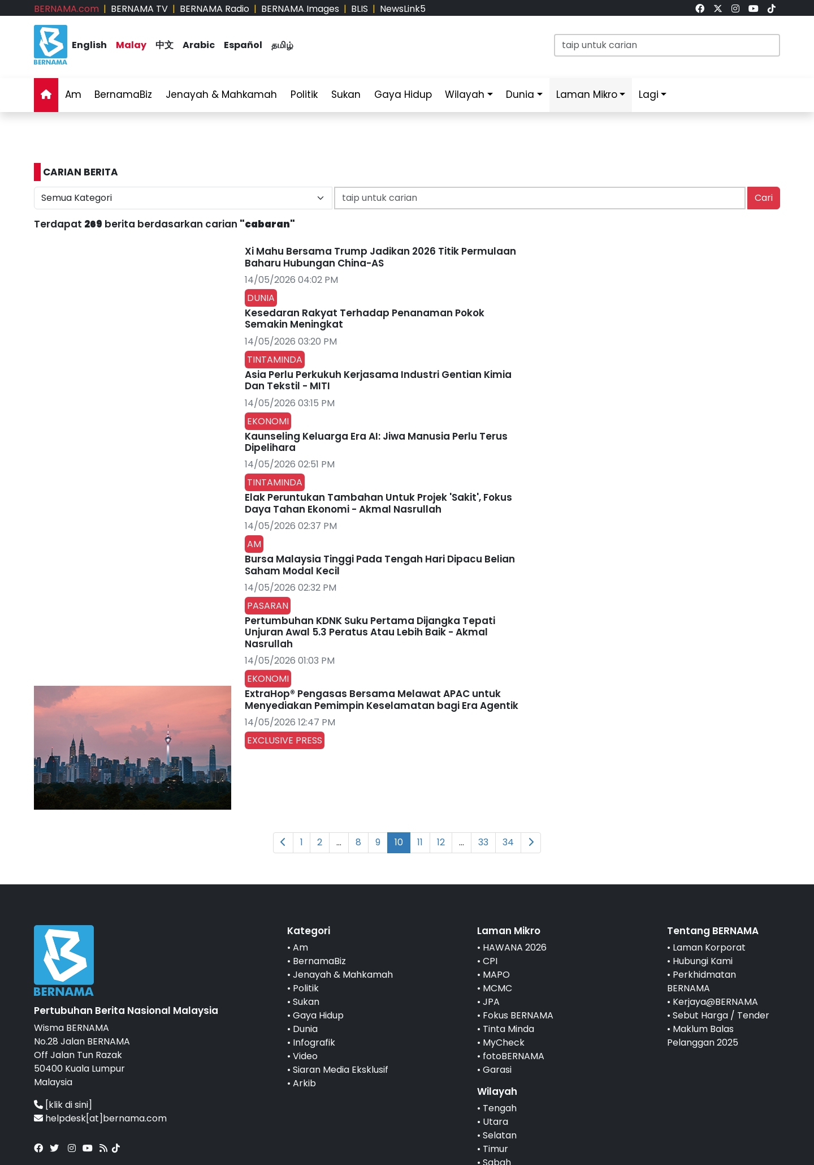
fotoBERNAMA (513, 1056)
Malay (131, 44)
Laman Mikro (586, 94)
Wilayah (464, 94)
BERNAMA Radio (214, 8)
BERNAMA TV (139, 8)
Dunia (520, 94)
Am (73, 94)
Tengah (500, 1108)
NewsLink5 (403, 8)
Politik (304, 94)
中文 (164, 44)
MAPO (496, 974)
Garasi (497, 1069)
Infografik (314, 1042)
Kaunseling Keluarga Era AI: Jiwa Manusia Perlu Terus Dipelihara (376, 441)
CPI (490, 961)
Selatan (500, 1135)
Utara (495, 1121)
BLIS (359, 8)
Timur (495, 1148)
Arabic (199, 44)
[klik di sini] (68, 1104)
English (89, 44)
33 (483, 842)
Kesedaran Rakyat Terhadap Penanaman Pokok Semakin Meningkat (364, 318)
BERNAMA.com (66, 8)
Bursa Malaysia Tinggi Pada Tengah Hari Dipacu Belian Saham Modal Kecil (380, 564)
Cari (764, 197)
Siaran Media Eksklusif (340, 1069)
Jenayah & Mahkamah (221, 94)
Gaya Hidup (403, 94)
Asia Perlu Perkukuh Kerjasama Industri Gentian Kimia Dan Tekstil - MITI (378, 380)
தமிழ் (282, 44)
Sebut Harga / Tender (721, 1015)
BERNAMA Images (300, 8)
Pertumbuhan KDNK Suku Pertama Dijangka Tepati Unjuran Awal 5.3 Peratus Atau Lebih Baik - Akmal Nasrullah (370, 632)
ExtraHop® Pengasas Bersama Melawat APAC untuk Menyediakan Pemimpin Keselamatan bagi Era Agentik (381, 699)
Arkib (304, 1083)
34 (508, 842)
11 (420, 842)
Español (243, 44)
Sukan (346, 94)
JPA (491, 1001)
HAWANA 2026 (515, 947)
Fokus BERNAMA (518, 1015)
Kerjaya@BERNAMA (715, 1001)
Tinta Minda (508, 1028)
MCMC (497, 988)
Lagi (649, 94)
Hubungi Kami (703, 961)
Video (305, 1056)
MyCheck (504, 1042)
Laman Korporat (709, 947)
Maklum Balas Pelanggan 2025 (702, 1035)
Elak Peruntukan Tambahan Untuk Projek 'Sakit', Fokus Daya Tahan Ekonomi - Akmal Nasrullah (378, 503)
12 (441, 842)
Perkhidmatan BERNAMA (701, 981)
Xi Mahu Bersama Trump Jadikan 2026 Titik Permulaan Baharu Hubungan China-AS (380, 256)
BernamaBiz (123, 94)
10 (399, 842)
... (338, 842)
